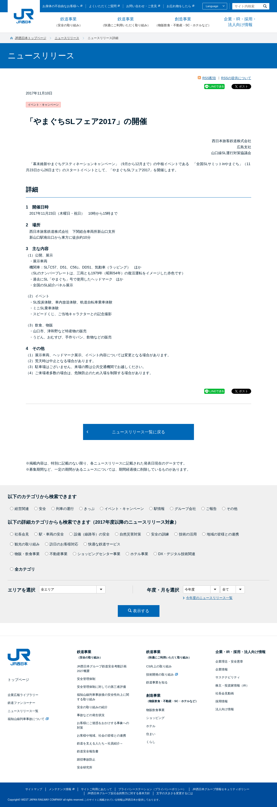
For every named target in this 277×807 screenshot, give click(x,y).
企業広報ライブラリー (23, 694)
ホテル (150, 726)
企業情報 (221, 669)
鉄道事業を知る (157, 682)
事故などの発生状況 (91, 715)
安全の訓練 (157, 534)
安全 (40, 509)
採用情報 (221, 701)
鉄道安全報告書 (87, 751)
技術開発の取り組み (162, 674)
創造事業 (183, 22)
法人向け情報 (224, 709)
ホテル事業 (137, 554)
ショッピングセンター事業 (96, 554)
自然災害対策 (128, 534)
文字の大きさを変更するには (174, 793)
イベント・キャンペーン (122, 509)
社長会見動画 (224, 693)
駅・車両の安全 (49, 534)
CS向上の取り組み (159, 666)
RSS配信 (209, 78)
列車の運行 (62, 509)
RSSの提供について (236, 78)
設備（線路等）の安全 (89, 534)
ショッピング (155, 717)
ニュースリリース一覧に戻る (138, 432)
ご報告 (209, 509)
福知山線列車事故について (28, 718)
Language (212, 6)
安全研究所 (84, 767)
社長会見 (19, 534)
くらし (150, 741)
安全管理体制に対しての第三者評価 (101, 686)
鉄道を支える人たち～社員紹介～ (100, 743)
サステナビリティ (227, 677)
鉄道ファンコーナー (21, 702)
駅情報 (157, 509)
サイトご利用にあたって (96, 789)
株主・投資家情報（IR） (232, 685)
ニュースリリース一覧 (23, 711)
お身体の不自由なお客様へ (60, 6)
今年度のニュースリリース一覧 (209, 598)
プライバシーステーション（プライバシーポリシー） (152, 789)
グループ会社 (183, 509)
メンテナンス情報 (60, 789)
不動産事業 (56, 554)
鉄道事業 (68, 22)
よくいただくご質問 (103, 6)
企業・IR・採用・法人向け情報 (240, 22)
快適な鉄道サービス (102, 544)
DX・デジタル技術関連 (174, 554)
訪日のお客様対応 (61, 544)
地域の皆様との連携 (220, 534)
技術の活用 (185, 534)
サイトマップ (33, 789)
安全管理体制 (86, 678)
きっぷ (87, 509)
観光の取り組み (25, 544)
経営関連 (19, 509)
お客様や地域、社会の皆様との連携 (101, 735)
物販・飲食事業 (25, 554)
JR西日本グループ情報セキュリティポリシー (220, 789)
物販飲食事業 (155, 710)
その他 (229, 509)
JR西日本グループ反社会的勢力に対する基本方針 (118, 793)
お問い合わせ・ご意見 (141, 6)
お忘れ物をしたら (179, 6)
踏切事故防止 (86, 759)
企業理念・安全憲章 (229, 661)
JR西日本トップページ (30, 38)
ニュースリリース (67, 38)
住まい (150, 734)
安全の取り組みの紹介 (92, 707)
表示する (141, 611)
